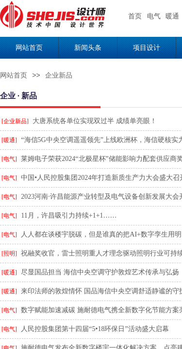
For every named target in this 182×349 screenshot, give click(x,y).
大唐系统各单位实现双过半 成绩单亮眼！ (95, 121)
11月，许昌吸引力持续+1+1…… (68, 215)
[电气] (9, 159)
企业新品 (58, 75)
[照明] (9, 253)
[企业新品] (15, 121)
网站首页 (13, 75)
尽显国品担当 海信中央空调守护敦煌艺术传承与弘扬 (100, 272)
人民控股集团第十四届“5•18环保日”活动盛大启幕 (94, 329)
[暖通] (9, 140)
